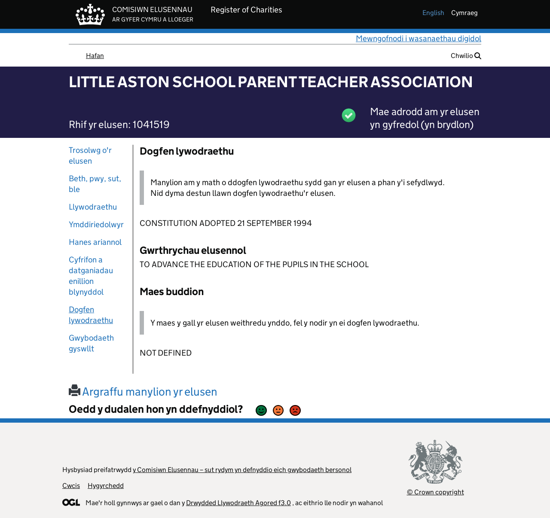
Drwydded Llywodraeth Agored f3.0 (238, 503)
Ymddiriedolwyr (96, 224)
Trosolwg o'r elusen (90, 155)
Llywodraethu (93, 207)
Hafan (95, 56)
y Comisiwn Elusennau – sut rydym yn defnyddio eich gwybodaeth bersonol (242, 470)
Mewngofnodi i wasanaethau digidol (418, 38)
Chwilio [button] (466, 56)
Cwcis (71, 485)
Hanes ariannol (95, 242)
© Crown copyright (435, 492)
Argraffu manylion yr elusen (143, 391)
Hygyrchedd (106, 485)
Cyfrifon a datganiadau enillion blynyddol (91, 276)
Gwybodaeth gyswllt (91, 343)
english (433, 13)
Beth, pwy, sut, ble (95, 184)
